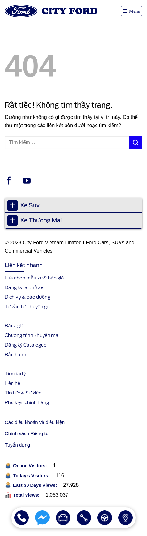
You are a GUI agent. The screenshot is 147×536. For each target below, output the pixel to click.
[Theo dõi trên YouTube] (27, 181)
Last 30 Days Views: (35, 485)
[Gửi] (135, 142)
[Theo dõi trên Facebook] (9, 181)
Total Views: (27, 495)
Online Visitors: (30, 465)
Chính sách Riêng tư (27, 433)
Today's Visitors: (32, 475)
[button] (131, 11)
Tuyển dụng (17, 445)
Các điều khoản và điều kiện (35, 422)
